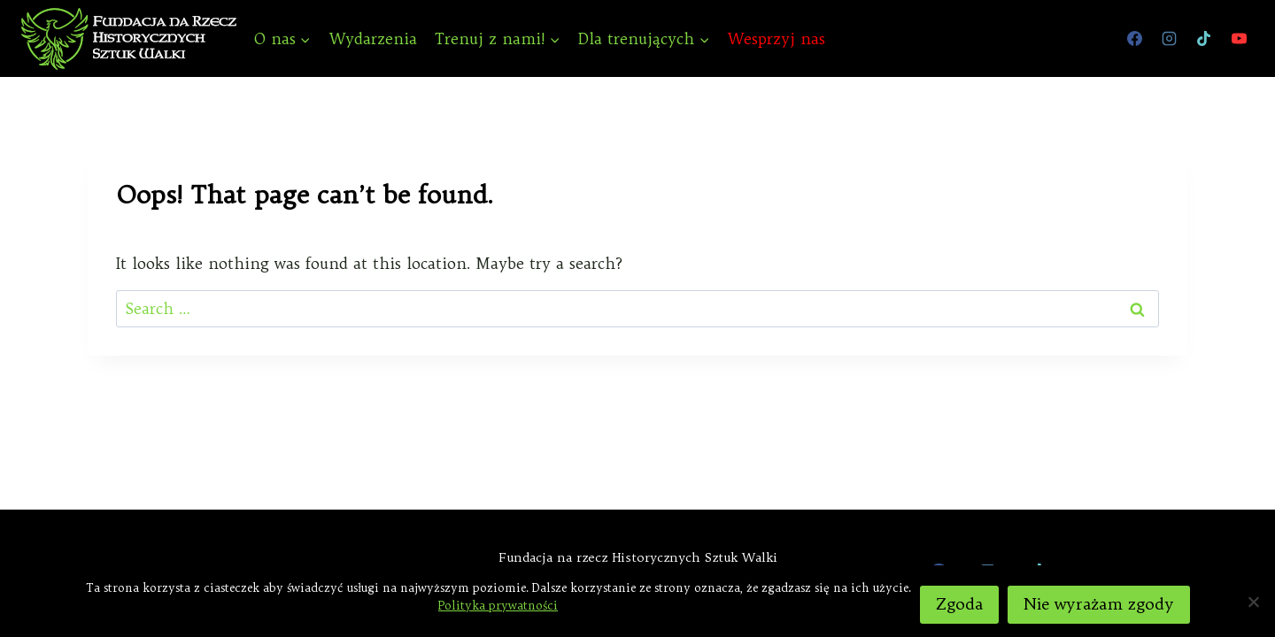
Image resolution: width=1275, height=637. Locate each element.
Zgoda (959, 604)
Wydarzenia (373, 38)
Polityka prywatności (498, 605)
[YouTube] (1239, 39)
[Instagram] (1170, 39)
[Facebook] (1135, 39)
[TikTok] (1204, 39)
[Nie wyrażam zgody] (1253, 601)
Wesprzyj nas (776, 38)
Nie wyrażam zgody (1099, 604)
